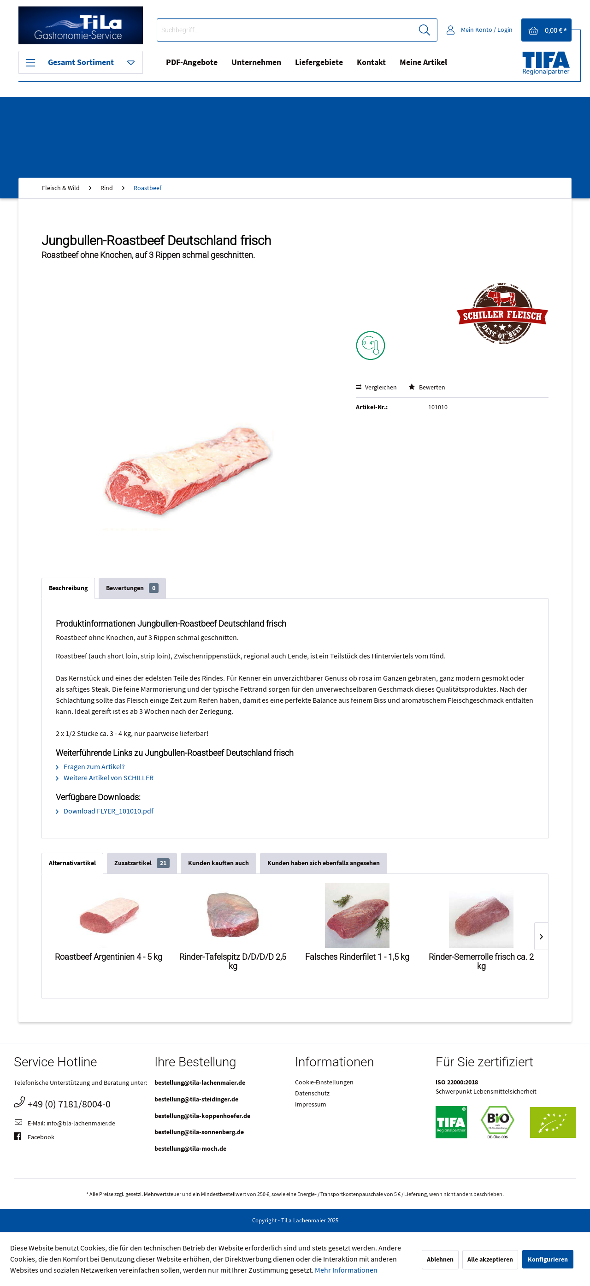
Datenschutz (312, 1093)
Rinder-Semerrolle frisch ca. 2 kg (481, 961)
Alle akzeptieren (490, 1259)
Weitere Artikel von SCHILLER (104, 778)
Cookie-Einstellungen (324, 1082)
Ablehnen (440, 1259)
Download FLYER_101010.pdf (104, 811)
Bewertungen (132, 588)
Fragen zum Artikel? (90, 767)
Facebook (34, 1137)
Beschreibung (68, 588)
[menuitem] (297, 30)
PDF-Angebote (192, 62)
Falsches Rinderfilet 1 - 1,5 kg (357, 957)
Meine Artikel (423, 62)
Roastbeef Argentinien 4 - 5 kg (108, 957)
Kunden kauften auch (218, 863)
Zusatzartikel (142, 863)
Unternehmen (256, 62)
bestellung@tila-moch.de (190, 1149)
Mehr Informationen (346, 1270)
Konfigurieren (548, 1259)
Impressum (310, 1104)
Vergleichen (376, 387)
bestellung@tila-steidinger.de (196, 1099)
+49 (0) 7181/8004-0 (62, 1103)
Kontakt (371, 62)
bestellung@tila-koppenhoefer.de (202, 1116)
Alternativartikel (72, 863)
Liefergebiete (319, 62)
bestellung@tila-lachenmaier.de (199, 1083)
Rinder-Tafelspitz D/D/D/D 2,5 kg (232, 961)
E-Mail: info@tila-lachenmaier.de (64, 1124)
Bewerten (426, 387)
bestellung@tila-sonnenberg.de (199, 1132)
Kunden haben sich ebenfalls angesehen (323, 863)
